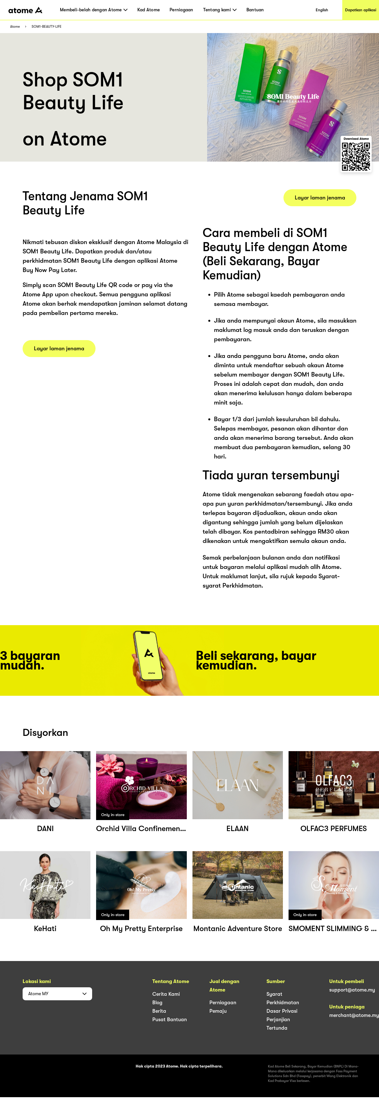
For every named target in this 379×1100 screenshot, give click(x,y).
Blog (157, 1002)
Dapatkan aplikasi (360, 10)
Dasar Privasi (282, 1011)
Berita (159, 1011)
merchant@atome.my (354, 1015)
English (322, 10)
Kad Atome (148, 9)
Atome (15, 27)
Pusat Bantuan (169, 1019)
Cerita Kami (166, 994)
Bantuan (255, 9)
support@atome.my (352, 990)
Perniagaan (181, 9)
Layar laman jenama (59, 348)
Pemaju (218, 1011)
